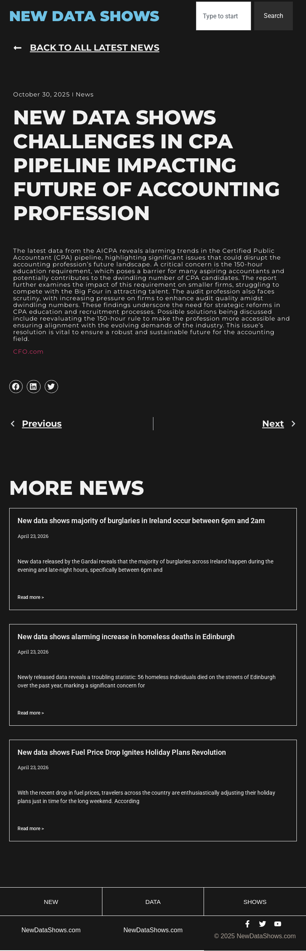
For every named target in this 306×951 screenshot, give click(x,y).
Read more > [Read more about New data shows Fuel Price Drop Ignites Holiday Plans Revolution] (31, 828)
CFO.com (28, 351)
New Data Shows (84, 16)
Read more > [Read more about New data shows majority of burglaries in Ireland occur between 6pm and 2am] (31, 597)
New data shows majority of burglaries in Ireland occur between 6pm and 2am (141, 520)
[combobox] (223, 16)
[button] (16, 387)
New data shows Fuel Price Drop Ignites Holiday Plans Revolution (122, 752)
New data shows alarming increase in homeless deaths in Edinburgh (126, 636)
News (85, 94)
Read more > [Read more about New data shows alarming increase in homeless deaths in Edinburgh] (31, 713)
